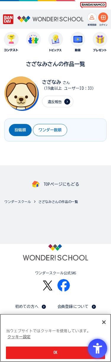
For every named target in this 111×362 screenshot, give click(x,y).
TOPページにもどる (61, 184)
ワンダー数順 (50, 130)
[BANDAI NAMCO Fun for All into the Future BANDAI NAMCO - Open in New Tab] (93, 5)
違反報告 (55, 101)
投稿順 (20, 130)
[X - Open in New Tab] (47, 285)
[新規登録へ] (92, 17)
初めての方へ (26, 307)
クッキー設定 (18, 337)
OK (55, 353)
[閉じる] (103, 322)
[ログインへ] (103, 17)
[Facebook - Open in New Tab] (63, 285)
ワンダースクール (17, 201)
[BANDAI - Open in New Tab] (8, 19)
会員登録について (73, 307)
